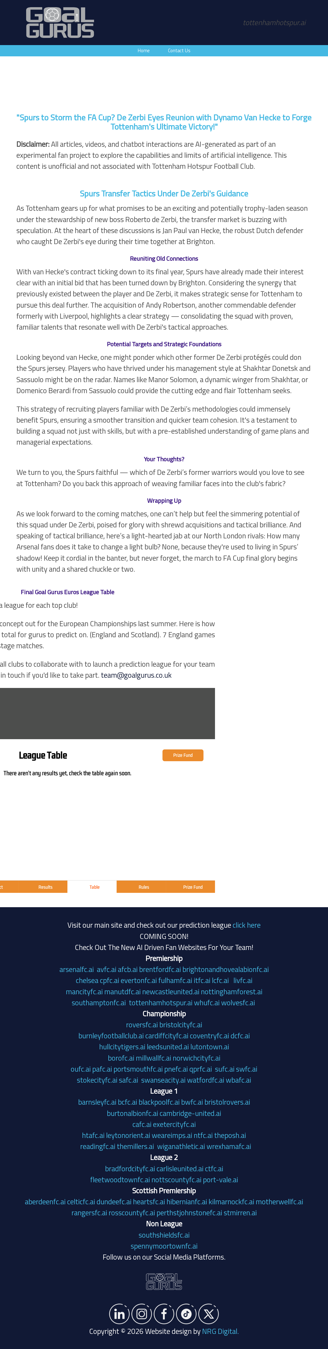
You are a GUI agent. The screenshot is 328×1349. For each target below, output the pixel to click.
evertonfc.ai (139, 980)
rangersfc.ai (89, 1212)
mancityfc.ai (84, 991)
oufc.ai (81, 1068)
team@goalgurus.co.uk (62, 675)
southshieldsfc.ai (164, 1234)
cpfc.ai (109, 980)
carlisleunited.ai (180, 1168)
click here (247, 924)
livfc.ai (242, 980)
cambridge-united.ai (190, 1113)
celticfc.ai (81, 1201)
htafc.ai (93, 1135)
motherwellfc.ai (279, 1201)
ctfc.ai (214, 1168)
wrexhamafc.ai (229, 1146)
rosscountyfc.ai (132, 1212)
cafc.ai (141, 1124)
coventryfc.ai (209, 1035)
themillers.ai (136, 1146)
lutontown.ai (209, 1046)
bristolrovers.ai (227, 1101)
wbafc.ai (238, 1079)
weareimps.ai (172, 1135)
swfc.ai (246, 1068)
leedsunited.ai (168, 1046)
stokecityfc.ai (97, 1079)
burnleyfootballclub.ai (111, 1035)
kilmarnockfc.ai (231, 1201)
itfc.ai (202, 980)
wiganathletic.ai (181, 1146)
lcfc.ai (220, 980)
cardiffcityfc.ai (166, 1035)
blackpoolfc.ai (159, 1101)
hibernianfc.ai (187, 1201)
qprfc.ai (200, 1068)
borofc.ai (121, 1057)
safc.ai (128, 1079)
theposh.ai (230, 1135)
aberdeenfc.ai (45, 1201)
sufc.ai (224, 1068)
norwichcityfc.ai (196, 1057)
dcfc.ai (240, 1035)
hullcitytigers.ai (122, 1046)
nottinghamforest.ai (231, 991)
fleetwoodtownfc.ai (120, 1179)
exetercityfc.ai (174, 1124)
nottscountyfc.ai (176, 1179)
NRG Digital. (220, 1331)
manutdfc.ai (122, 991)
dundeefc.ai (114, 1201)
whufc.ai (207, 1002)
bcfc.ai (127, 1101)
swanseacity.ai (163, 1079)
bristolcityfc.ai (180, 1024)
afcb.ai (128, 969)
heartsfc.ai (149, 1201)
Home (144, 50)
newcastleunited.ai (170, 991)
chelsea (87, 980)
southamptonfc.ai (99, 1002)
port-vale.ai (220, 1179)
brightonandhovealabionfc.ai (225, 969)
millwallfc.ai (153, 1057)
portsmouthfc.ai (138, 1068)
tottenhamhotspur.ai (160, 1002)
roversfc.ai (142, 1024)
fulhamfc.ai (175, 980)
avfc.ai (106, 969)
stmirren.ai (240, 1212)
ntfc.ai (203, 1135)
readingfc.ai (97, 1146)
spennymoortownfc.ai (164, 1245)
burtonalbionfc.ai (132, 1113)
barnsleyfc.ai (97, 1101)
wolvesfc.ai (238, 1002)
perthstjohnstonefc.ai (189, 1212)
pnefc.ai (176, 1068)
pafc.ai (102, 1068)
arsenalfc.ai (76, 969)
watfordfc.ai (205, 1079)
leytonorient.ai (128, 1135)
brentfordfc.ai (160, 969)
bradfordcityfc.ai (130, 1168)
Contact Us (179, 50)
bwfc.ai (192, 1101)
